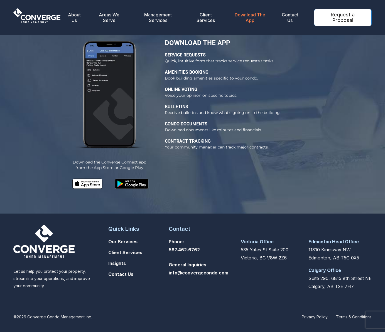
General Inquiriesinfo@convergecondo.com (198, 269)
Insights (117, 263)
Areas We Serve (109, 17)
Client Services (206, 17)
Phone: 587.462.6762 (184, 245)
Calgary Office (324, 270)
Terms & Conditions (354, 316)
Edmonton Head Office (333, 241)
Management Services (158, 17)
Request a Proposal (343, 17)
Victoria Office (257, 241)
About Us (74, 17)
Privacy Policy (315, 316)
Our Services (123, 241)
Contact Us (290, 17)
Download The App (250, 17)
